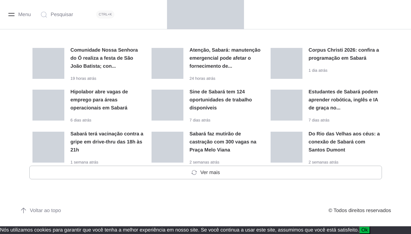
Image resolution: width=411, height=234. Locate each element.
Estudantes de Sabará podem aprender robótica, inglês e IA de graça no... (343, 100)
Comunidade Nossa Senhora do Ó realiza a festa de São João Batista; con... (104, 58)
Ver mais (205, 172)
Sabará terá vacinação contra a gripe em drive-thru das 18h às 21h (107, 142)
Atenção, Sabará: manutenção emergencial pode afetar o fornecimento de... (225, 58)
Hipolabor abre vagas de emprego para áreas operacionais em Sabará (99, 100)
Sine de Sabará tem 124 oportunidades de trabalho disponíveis (221, 100)
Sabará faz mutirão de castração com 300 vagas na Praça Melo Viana (223, 142)
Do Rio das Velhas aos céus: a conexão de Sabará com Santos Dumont (344, 142)
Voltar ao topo (40, 210)
